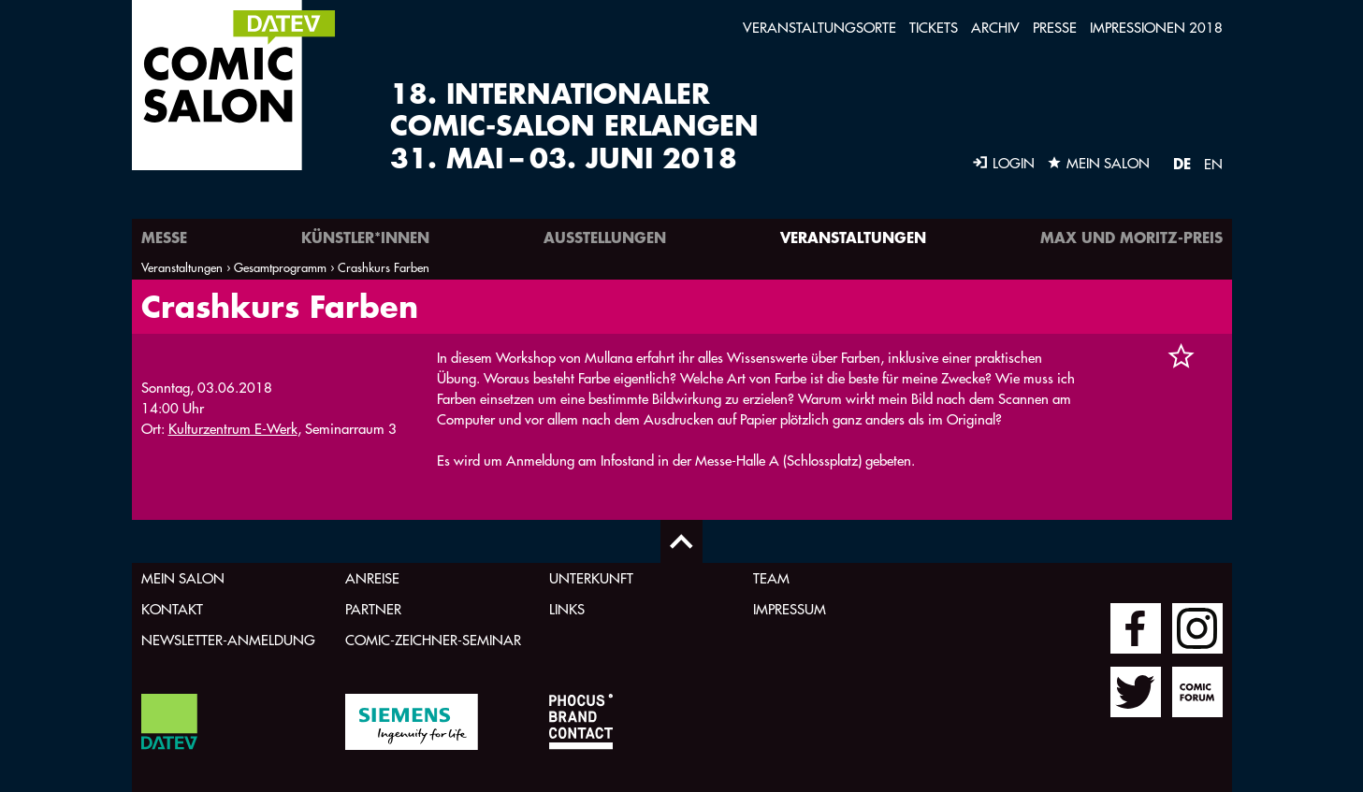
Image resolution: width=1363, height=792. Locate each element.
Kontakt (172, 609)
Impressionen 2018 (1156, 27)
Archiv (995, 27)
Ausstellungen (605, 237)
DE (1182, 163)
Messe (164, 237)
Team (771, 578)
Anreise (372, 578)
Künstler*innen (365, 237)
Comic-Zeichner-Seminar (433, 640)
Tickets (933, 27)
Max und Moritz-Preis (1131, 237)
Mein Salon (183, 578)
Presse (1055, 27)
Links (567, 609)
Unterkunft (591, 578)
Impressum (789, 609)
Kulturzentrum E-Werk (232, 429)
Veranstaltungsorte (819, 27)
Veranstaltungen (853, 237)
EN (1213, 164)
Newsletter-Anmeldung (228, 640)
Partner (373, 609)
